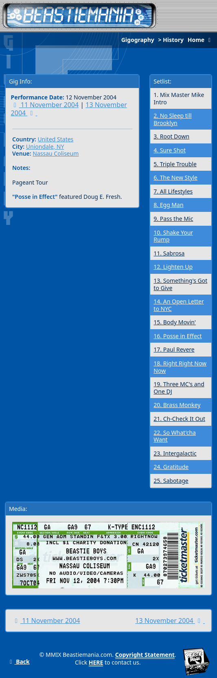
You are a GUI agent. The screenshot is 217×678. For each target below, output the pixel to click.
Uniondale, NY (45, 146)
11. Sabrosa (168, 253)
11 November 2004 (45, 104)
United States (55, 139)
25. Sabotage (170, 480)
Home (201, 40)
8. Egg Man (168, 205)
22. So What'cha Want (174, 436)
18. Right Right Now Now (179, 366)
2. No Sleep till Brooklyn (172, 119)
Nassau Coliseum (56, 153)
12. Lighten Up (173, 267)
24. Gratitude (171, 467)
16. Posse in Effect (177, 336)
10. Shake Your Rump (173, 236)
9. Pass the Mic (173, 218)
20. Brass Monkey (176, 405)
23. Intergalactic (174, 453)
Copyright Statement (145, 654)
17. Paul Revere (173, 349)
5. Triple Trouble (174, 164)
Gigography (137, 40)
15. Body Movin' (174, 322)
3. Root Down (171, 136)
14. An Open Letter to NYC (178, 305)
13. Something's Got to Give (180, 284)
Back (18, 661)
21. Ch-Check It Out (179, 419)
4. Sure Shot (169, 150)
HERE (96, 662)
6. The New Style (175, 177)
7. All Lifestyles (173, 191)
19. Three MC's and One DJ (178, 387)
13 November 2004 (170, 620)
